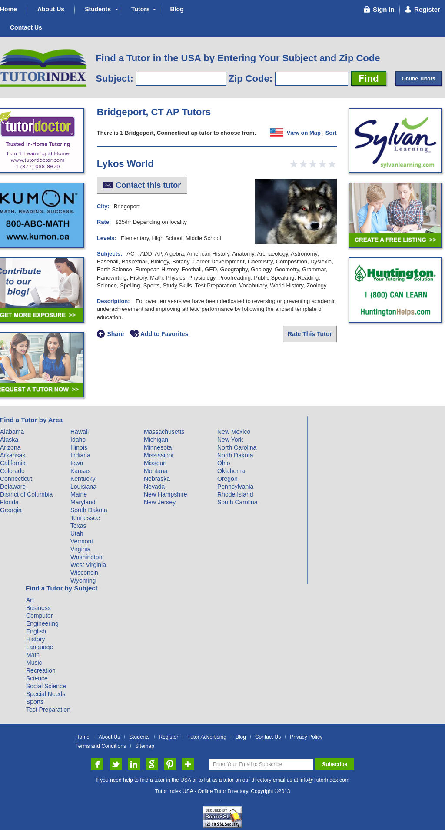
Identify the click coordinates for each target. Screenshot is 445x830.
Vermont (81, 541)
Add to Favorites (164, 333)
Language (39, 646)
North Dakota (235, 455)
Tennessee (85, 517)
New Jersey (160, 502)
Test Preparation (48, 709)
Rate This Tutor (310, 333)
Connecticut (16, 478)
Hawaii (79, 431)
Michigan (156, 439)
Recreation (41, 670)
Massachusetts (164, 431)
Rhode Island (235, 494)
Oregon (227, 478)
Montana (155, 470)
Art (30, 600)
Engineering (42, 623)
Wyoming (83, 580)
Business (38, 607)
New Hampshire (165, 494)
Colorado (12, 470)
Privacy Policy (306, 737)
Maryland (83, 502)
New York (230, 439)
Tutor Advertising (206, 737)
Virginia (80, 549)
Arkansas (12, 455)
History (35, 639)
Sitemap (144, 746)
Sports (34, 701)
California (13, 463)
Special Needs (45, 693)
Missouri (155, 463)
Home (8, 9)
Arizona (10, 447)
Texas (78, 525)
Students (98, 9)
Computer (39, 615)
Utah (76, 533)
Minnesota (158, 447)
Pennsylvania (235, 486)
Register (169, 737)
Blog (177, 9)
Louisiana (83, 486)
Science (37, 678)
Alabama (12, 431)
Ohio (223, 463)
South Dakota (88, 510)
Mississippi (158, 455)
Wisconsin (84, 572)
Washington (86, 556)
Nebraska (157, 478)
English (36, 631)
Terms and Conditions (101, 746)
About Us (50, 9)
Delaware (13, 486)
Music (34, 662)
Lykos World (125, 163)
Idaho (78, 439)
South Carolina (237, 502)
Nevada (154, 486)
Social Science (46, 686)
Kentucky (83, 478)
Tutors (140, 9)
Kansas (80, 470)
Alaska (9, 439)
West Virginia (88, 564)
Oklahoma (231, 470)
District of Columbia (26, 494)
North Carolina (236, 447)
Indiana (80, 455)
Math (33, 654)
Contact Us (26, 27)
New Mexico (233, 431)
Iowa (76, 463)
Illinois (78, 447)
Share (115, 333)
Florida (9, 502)
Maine (78, 494)
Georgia (11, 510)
